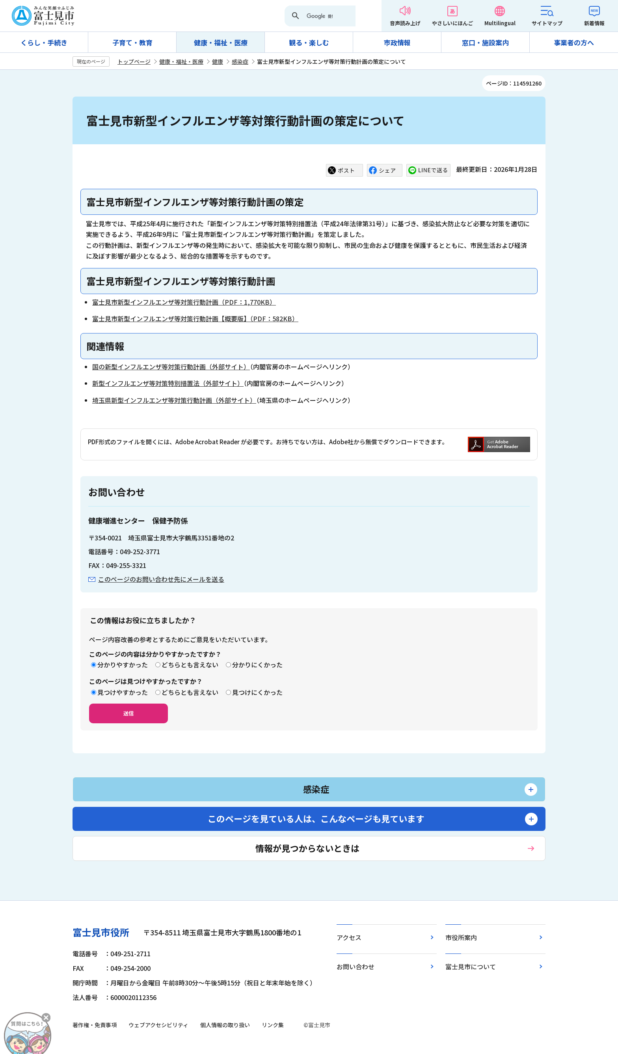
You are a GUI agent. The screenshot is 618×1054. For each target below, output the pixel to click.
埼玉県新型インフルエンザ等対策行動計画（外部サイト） (174, 400)
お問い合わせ (355, 966)
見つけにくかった (257, 692)
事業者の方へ (574, 42)
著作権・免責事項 (95, 1025)
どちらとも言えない (190, 664)
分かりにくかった (257, 664)
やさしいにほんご (452, 23)
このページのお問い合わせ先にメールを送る (161, 579)
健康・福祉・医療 (221, 42)
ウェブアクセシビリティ (158, 1025)
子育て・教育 (132, 42)
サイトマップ (547, 23)
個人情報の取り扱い (225, 1025)
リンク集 (273, 1025)
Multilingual (500, 23)
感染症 (240, 61)
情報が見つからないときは (307, 848)
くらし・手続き (43, 42)
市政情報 (397, 42)
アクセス (349, 937)
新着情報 (594, 23)
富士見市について (470, 966)
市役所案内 (461, 937)
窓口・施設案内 (485, 42)
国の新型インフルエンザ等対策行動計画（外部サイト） (171, 366)
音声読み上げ (405, 23)
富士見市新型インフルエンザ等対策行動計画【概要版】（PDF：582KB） (195, 318)
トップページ (134, 61)
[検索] (320, 16)
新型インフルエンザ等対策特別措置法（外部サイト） (168, 383)
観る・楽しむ (309, 42)
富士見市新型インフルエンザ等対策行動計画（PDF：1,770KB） (184, 302)
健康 (217, 61)
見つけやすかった (122, 692)
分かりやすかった (122, 664)
